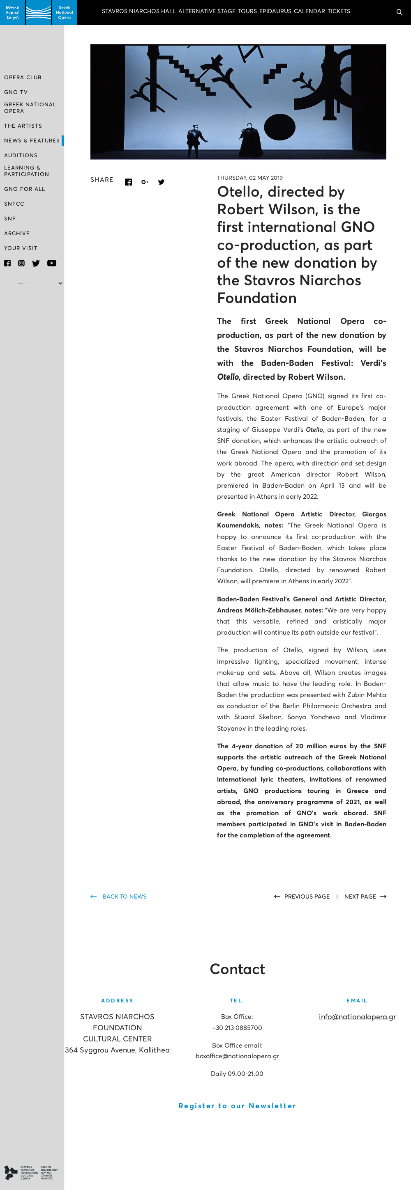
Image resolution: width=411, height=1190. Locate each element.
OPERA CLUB (23, 78)
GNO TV (16, 93)
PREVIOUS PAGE (307, 897)
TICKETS (339, 11)
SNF (10, 218)
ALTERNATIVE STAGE (207, 11)
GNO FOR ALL (24, 189)
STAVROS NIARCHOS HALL (139, 11)
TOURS (247, 11)
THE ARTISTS (23, 126)
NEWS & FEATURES (32, 141)
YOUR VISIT (21, 248)
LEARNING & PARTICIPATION (26, 171)
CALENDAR (309, 11)
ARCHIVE (17, 233)
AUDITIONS (21, 155)
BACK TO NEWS (124, 897)
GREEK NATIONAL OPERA (30, 108)
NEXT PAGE (360, 897)
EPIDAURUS (275, 11)
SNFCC (14, 203)
